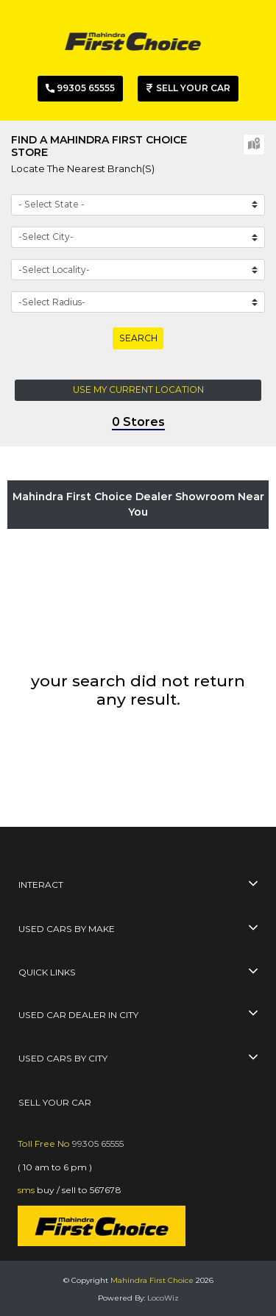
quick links (47, 972)
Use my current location (138, 389)
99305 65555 (98, 1143)
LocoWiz (163, 1298)
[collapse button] (253, 885)
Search (138, 338)
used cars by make (66, 928)
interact (40, 884)
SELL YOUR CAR (54, 1102)
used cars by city (62, 1058)
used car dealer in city (78, 1014)
